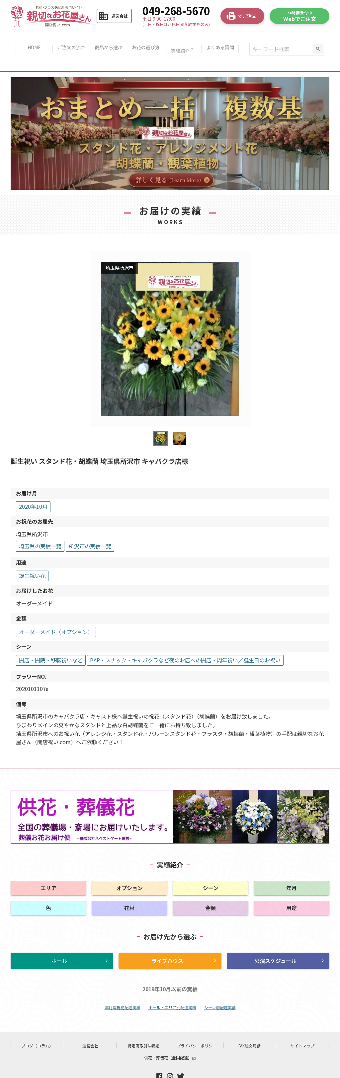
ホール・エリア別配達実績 (172, 988)
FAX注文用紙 (249, 1026)
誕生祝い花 (32, 556)
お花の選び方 (146, 39)
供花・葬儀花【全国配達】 (170, 1038)
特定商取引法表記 (143, 1026)
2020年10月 (33, 487)
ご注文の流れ (69, 39)
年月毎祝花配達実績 (122, 988)
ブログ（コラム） (37, 1026)
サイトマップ (302, 1026)
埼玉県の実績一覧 (40, 526)
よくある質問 (224, 39)
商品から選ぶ (108, 39)
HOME (30, 39)
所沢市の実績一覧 (90, 526)
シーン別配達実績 (220, 988)
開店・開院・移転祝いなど (51, 640)
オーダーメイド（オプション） (56, 612)
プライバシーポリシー (196, 1026)
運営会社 (90, 1026)
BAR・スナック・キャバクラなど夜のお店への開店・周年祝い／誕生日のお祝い (185, 640)
